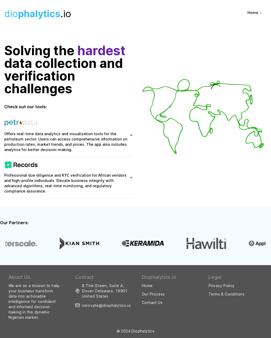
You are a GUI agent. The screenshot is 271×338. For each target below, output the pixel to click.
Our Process (153, 294)
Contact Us (152, 302)
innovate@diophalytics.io (106, 305)
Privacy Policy (222, 285)
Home (255, 12)
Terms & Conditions (227, 294)
